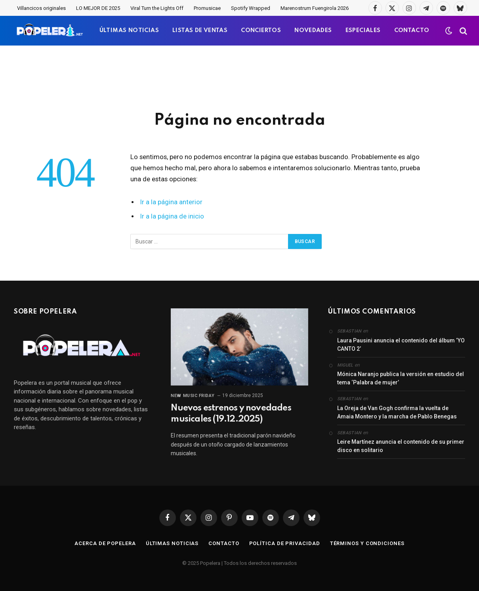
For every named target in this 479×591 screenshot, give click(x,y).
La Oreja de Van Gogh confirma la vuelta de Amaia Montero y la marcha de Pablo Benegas (397, 412)
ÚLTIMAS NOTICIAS (129, 30)
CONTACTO (411, 30)
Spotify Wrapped (250, 8)
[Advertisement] (239, 77)
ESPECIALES (363, 30)
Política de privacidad (284, 543)
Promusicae (207, 8)
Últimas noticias (172, 543)
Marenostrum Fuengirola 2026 (315, 8)
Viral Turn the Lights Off (156, 8)
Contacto (223, 543)
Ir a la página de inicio (172, 216)
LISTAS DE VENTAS (199, 30)
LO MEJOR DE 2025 (98, 8)
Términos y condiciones (367, 543)
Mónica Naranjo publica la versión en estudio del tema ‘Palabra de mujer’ (400, 378)
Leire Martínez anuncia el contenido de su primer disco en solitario (400, 446)
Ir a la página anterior (171, 202)
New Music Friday (192, 395)
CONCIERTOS (261, 30)
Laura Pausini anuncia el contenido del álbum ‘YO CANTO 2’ (401, 344)
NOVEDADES (313, 30)
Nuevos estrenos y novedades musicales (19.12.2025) (231, 414)
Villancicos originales (41, 8)
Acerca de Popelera (104, 543)
